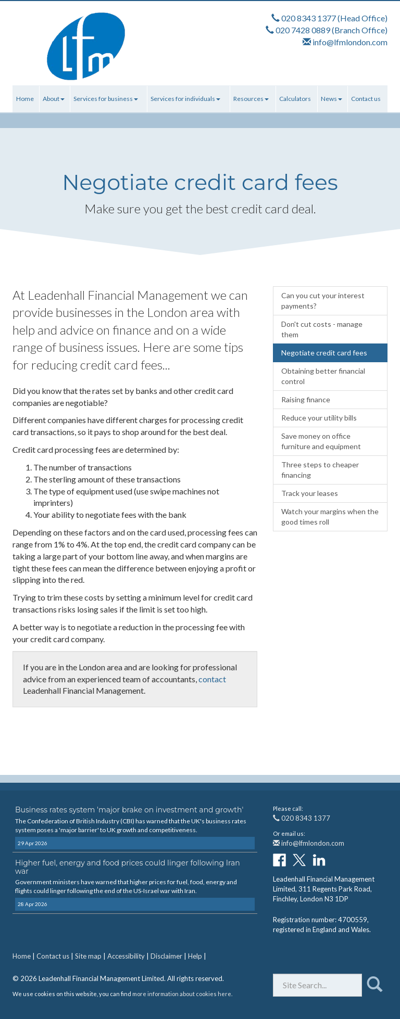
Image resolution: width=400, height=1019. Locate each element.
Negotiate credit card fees (324, 352)
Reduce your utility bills (319, 417)
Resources (251, 99)
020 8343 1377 (308, 18)
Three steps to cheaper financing (320, 469)
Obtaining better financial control (323, 376)
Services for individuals (185, 99)
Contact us (366, 99)
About (54, 99)
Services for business (105, 99)
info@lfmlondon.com (350, 42)
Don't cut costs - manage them (321, 329)
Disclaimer (166, 956)
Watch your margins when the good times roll (330, 516)
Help (195, 956)
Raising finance (305, 399)
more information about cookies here (181, 993)
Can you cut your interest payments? (323, 300)
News (331, 99)
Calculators (295, 99)
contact (212, 679)
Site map (88, 956)
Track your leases (309, 493)
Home (25, 99)
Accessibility (126, 956)
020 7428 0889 (303, 30)
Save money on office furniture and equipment (321, 441)
